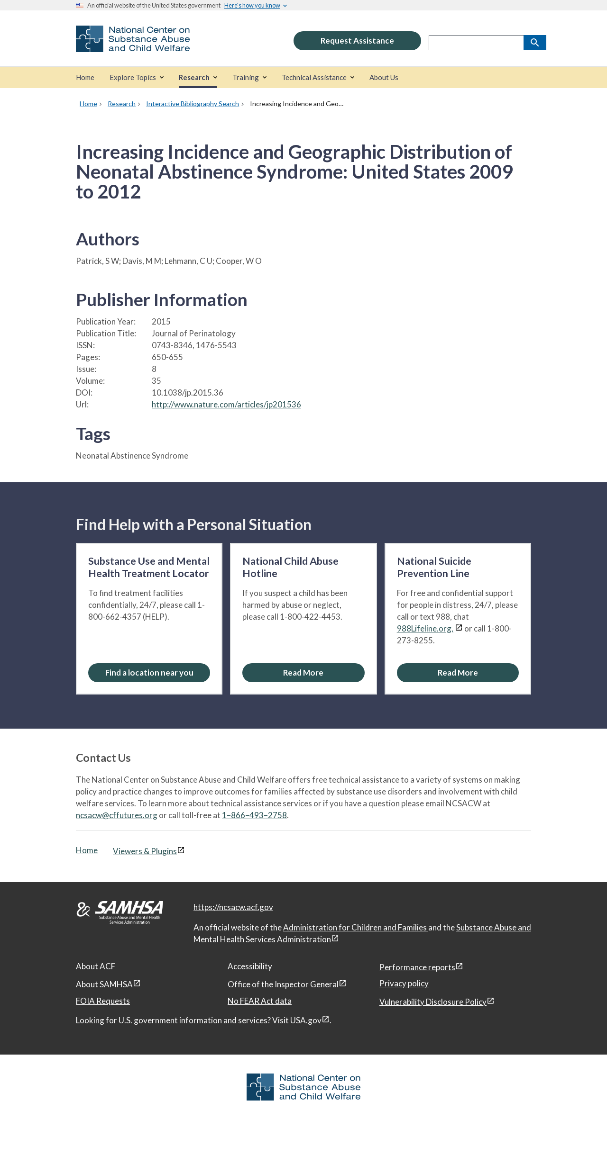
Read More (303, 672)
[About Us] (384, 77)
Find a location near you (149, 672)
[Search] (535, 42)
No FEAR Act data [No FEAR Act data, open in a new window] (260, 1001)
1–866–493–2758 (254, 815)
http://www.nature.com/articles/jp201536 (226, 404)
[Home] (85, 77)
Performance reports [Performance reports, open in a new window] (417, 967)
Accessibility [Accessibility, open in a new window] (250, 966)
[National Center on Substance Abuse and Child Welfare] (133, 45)
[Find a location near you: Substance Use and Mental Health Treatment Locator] (149, 672)
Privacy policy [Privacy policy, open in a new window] (404, 983)
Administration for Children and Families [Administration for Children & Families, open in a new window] (355, 927)
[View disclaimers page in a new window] (459, 628)
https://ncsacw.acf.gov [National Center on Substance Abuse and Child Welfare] (233, 907)
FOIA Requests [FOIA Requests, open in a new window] (103, 1001)
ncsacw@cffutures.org (116, 815)
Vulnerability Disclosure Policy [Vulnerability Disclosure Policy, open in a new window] (433, 1002)
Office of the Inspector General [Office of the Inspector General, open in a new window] (283, 984)
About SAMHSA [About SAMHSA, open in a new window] (104, 984)
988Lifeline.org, (425, 628)
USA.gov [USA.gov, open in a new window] (306, 1020)
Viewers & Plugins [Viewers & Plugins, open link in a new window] (145, 851)
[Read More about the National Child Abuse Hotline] (303, 672)
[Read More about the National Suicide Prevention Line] (458, 672)
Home (87, 850)
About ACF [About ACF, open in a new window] (95, 966)
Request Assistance (357, 40)
